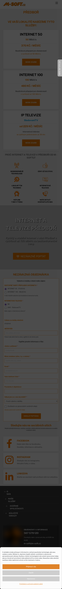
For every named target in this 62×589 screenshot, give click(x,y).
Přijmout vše (31, 567)
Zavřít (31, 573)
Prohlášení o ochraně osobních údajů (31, 584)
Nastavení (31, 579)
